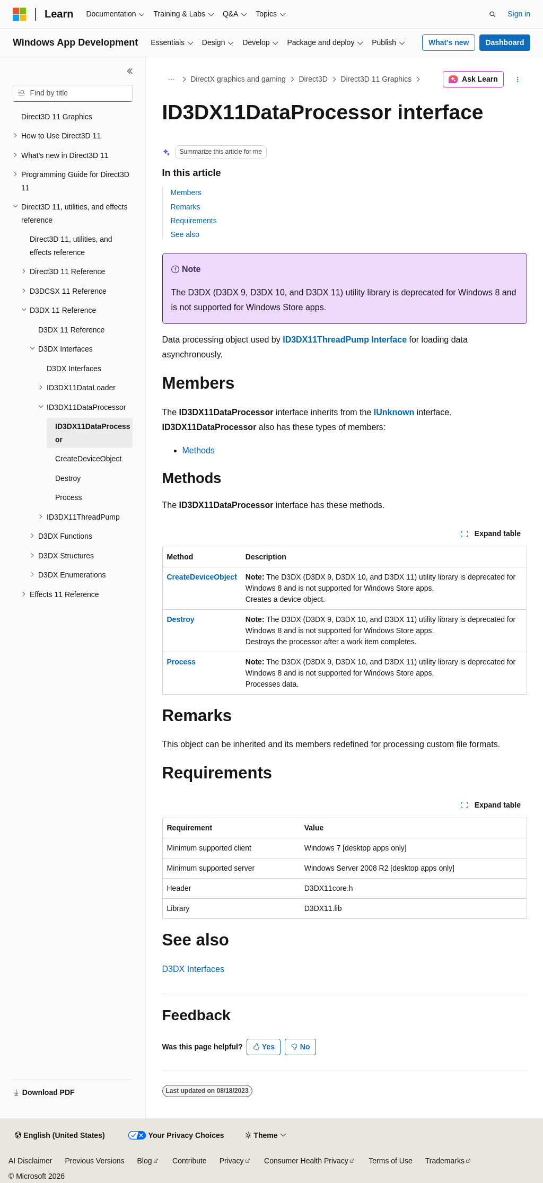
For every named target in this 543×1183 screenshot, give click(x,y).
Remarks (185, 207)
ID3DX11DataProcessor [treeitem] (92, 433)
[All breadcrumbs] (171, 79)
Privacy (232, 1160)
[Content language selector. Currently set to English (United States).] (59, 1135)
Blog (144, 1160)
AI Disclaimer (30, 1160)
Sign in (518, 14)
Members (186, 192)
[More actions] (517, 79)
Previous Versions (94, 1160)
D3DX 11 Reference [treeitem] (71, 330)
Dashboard (504, 42)
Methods (198, 450)
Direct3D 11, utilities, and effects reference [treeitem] (71, 246)
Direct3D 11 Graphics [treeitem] (56, 116)
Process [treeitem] (68, 497)
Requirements (194, 220)
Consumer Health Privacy (306, 1160)
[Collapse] (130, 71)
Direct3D (313, 79)
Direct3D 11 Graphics (375, 79)
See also (185, 234)
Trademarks (445, 1160)
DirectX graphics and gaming (238, 79)
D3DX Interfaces (193, 969)
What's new (448, 42)
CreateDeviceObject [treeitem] (88, 458)
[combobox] (73, 93)
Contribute (189, 1160)
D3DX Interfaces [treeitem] (74, 368)
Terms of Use (390, 1160)
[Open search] (492, 14)
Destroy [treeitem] (68, 478)
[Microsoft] (20, 14)
